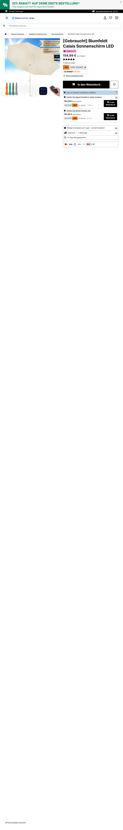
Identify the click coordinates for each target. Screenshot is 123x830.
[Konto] (105, 18)
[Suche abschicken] (4, 25)
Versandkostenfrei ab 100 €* (107, 11)
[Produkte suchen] (61, 26)
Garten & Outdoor (18, 34)
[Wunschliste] (110, 18)
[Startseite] (8, 34)
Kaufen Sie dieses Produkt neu (79, 111)
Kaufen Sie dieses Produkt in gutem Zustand (84, 97)
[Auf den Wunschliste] (114, 84)
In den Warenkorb (86, 84)
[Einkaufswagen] (116, 18)
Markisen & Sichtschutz (38, 34)
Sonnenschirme (57, 34)
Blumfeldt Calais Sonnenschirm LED (81, 34)
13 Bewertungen (69, 63)
